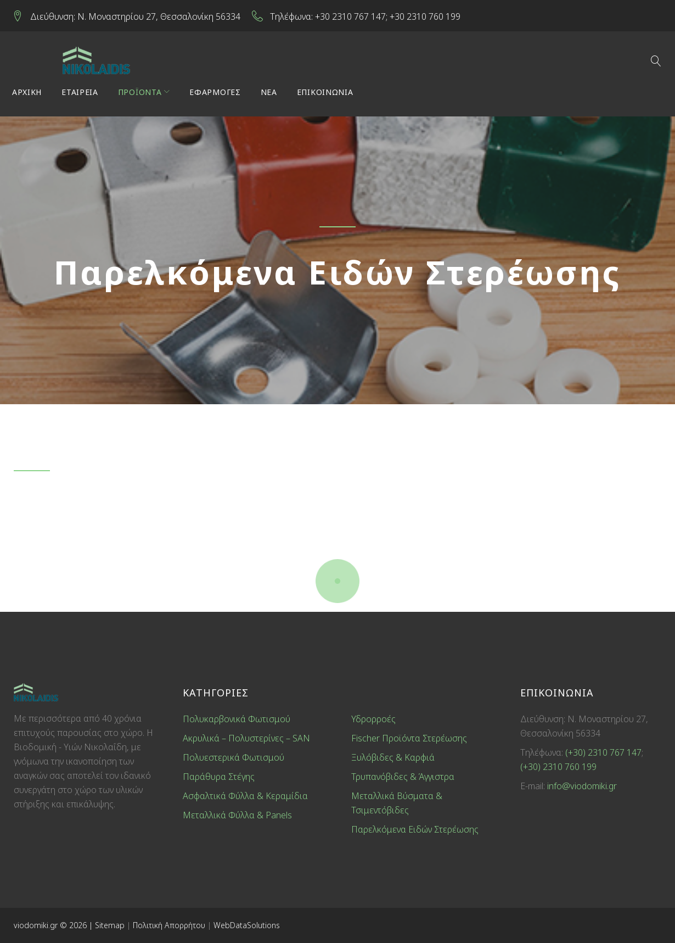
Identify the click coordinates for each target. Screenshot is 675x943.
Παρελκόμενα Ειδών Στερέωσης (415, 829)
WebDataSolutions (246, 925)
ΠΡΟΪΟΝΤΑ (142, 94)
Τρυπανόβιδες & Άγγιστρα (402, 777)
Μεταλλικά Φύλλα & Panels (237, 815)
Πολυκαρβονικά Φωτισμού (236, 719)
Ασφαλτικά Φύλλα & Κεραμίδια (245, 796)
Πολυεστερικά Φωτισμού (233, 757)
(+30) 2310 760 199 (558, 767)
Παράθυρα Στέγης (219, 777)
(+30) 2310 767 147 (603, 752)
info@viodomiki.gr (582, 786)
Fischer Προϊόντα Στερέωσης (409, 738)
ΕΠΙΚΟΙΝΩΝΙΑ (327, 94)
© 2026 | (76, 925)
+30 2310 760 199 (426, 16)
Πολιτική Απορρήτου (170, 925)
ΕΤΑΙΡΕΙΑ (81, 94)
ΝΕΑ (270, 94)
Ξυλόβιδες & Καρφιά (393, 757)
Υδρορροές (373, 719)
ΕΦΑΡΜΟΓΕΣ (216, 94)
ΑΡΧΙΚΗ (28, 94)
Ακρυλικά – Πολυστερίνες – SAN (246, 738)
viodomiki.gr (36, 925)
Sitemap (110, 925)
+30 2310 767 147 (352, 16)
